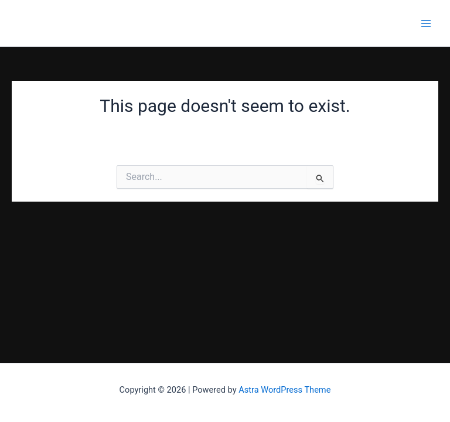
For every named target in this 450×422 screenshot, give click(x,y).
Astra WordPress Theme (284, 389)
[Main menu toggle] (426, 23)
